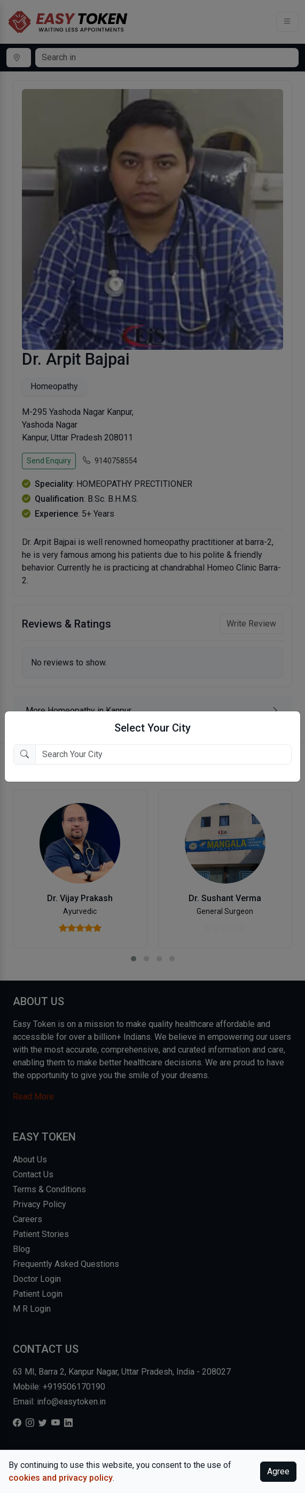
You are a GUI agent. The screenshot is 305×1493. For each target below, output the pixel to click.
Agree (278, 1471)
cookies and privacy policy (61, 1478)
